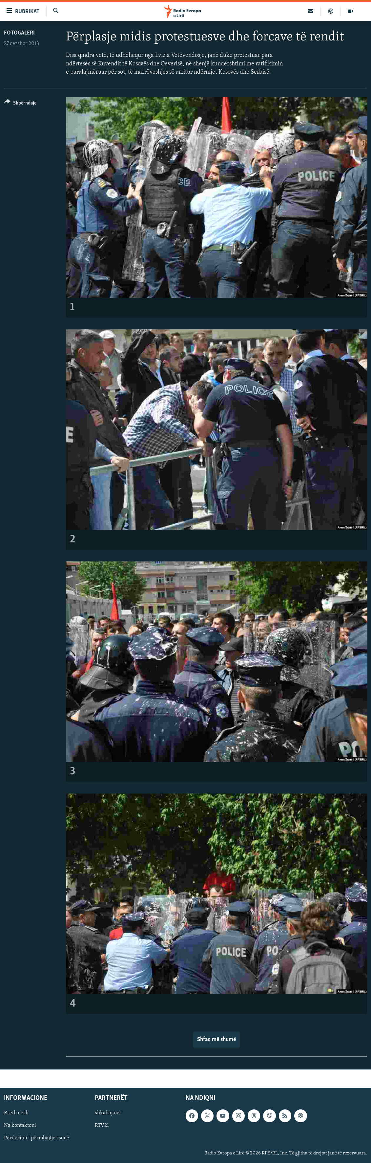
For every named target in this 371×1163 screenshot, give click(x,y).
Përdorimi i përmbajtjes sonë (36, 1138)
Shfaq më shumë (216, 1039)
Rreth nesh (16, 1113)
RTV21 (102, 1125)
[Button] (20, 104)
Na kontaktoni (20, 1125)
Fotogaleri (19, 33)
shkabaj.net (108, 1113)
